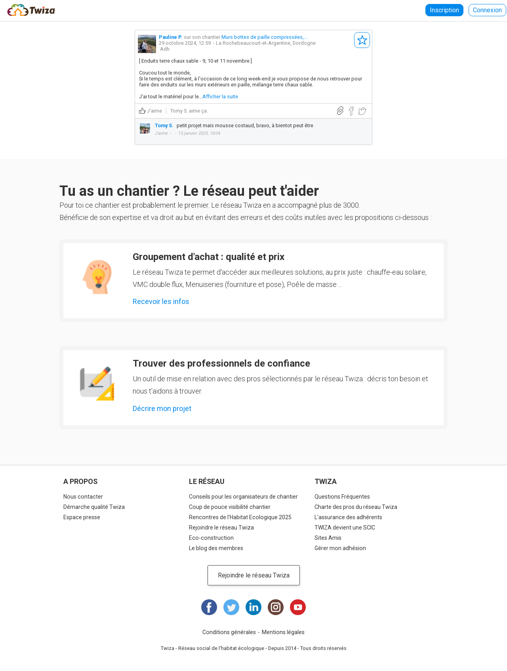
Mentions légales (283, 632)
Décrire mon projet (162, 408)
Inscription (444, 10)
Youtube (298, 607)
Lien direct (340, 111)
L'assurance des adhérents (348, 517)
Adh (165, 49)
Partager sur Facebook (351, 111)
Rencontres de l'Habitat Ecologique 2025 (240, 517)
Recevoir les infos (161, 301)
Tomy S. (179, 111)
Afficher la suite (220, 96)
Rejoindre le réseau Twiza (221, 527)
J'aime (154, 111)
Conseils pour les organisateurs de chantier (243, 496)
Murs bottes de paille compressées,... (264, 37)
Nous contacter (83, 496)
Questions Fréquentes (342, 496)
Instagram (276, 607)
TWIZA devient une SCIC (344, 527)
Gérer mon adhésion (340, 548)
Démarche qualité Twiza (94, 507)
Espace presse (81, 517)
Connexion (487, 10)
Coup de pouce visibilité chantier (230, 507)
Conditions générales (229, 632)
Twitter (231, 607)
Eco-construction (211, 538)
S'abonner (362, 40)
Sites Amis (327, 538)
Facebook (209, 607)
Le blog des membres (216, 548)
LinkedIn (253, 607)
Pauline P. (171, 37)
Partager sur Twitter (362, 111)
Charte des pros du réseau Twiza (355, 507)
